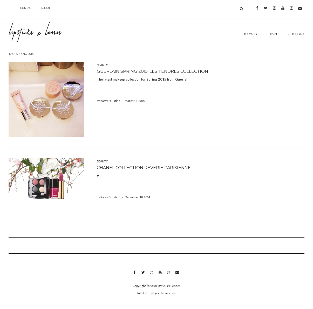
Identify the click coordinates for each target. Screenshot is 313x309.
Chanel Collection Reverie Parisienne (144, 167)
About (45, 8)
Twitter (265, 10)
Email (300, 10)
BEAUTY (251, 34)
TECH (272, 34)
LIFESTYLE (296, 34)
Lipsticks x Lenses (168, 285)
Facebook (257, 10)
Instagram (274, 10)
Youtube (283, 10)
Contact (26, 8)
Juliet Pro (143, 293)
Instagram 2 (291, 10)
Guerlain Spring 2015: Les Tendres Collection (152, 71)
